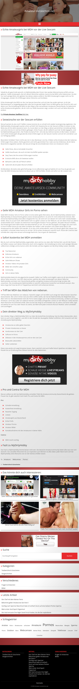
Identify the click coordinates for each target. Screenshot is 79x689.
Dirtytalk (53, 630)
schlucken (27, 625)
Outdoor (10, 630)
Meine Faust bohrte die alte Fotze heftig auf (20, 514)
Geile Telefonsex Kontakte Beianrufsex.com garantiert (20, 486)
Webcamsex (17, 459)
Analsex (5, 625)
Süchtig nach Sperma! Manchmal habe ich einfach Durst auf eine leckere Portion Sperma (31, 606)
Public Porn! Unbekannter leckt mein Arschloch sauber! (59, 516)
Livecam (70, 630)
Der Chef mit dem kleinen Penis (12, 599)
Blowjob (66, 625)
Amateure (7, 459)
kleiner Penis (37, 630)
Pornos (25, 459)
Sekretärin (46, 630)
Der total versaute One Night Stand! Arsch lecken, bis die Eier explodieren (26, 612)
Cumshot (39, 635)
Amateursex (18, 625)
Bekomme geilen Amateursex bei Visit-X (59, 487)
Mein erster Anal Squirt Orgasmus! (13, 609)
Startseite (39, 683)
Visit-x (11, 625)
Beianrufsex (59, 625)
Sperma (74, 625)
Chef (75, 630)
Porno (4, 630)
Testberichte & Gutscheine (11, 464)
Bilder (4, 588)
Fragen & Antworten (8, 585)
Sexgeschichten (7, 574)
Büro (17, 630)
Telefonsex (62, 630)
